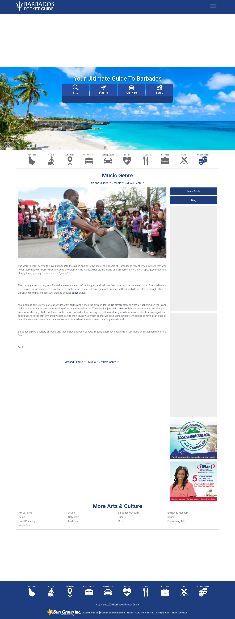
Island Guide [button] (193, 191)
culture (123, 308)
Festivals (73, 521)
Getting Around (108, 155)
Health (127, 155)
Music (121, 521)
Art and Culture (203, 155)
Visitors (51, 155)
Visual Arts (24, 525)
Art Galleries (25, 512)
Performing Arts (176, 521)
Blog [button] (193, 200)
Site (76, 89)
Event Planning (27, 521)
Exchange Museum (177, 512)
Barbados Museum (128, 512)
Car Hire (131, 89)
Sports (184, 155)
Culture (122, 517)
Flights (103, 89)
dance (75, 292)
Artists (71, 512)
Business (165, 155)
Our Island (31, 155)
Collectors (73, 517)
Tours (159, 89)
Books (22, 517)
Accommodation (89, 155)
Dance (170, 517)
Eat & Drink (146, 155)
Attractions (69, 155)
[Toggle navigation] (213, 6)
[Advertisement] (117, 40)
